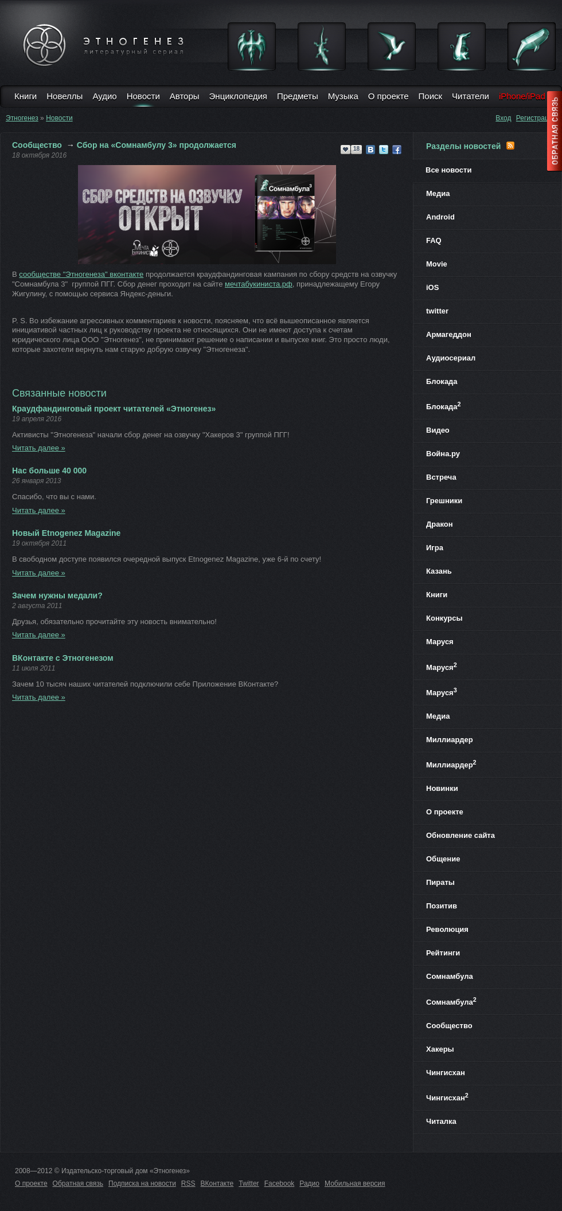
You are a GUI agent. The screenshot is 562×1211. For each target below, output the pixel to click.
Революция (447, 929)
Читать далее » (38, 448)
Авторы (185, 96)
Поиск (431, 96)
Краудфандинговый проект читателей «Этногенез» (114, 408)
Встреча (441, 477)
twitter (437, 311)
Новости (143, 96)
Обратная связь (78, 1183)
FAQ (434, 240)
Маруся (440, 641)
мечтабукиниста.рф (258, 284)
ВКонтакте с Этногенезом (63, 658)
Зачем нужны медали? (57, 595)
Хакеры (440, 1049)
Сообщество (37, 145)
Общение (443, 859)
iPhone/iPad (522, 96)
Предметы (297, 96)
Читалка (441, 1121)
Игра (434, 547)
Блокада (442, 381)
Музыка (343, 96)
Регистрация (536, 118)
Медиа (438, 193)
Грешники (444, 500)
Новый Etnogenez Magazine (66, 533)
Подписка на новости (142, 1183)
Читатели (470, 96)
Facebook (279, 1183)
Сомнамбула (449, 976)
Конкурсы (444, 618)
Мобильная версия (355, 1183)
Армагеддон (448, 334)
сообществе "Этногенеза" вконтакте (81, 274)
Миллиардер (449, 739)
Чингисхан (445, 1072)
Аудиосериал (450, 358)
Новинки (442, 788)
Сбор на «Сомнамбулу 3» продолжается (156, 145)
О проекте (388, 96)
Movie (436, 264)
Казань (439, 571)
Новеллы (64, 96)
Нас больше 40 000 (49, 470)
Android (440, 217)
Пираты (440, 882)
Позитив (441, 906)
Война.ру (443, 453)
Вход (503, 118)
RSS (188, 1183)
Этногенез (22, 118)
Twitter (249, 1183)
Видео (438, 430)
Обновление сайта (460, 835)
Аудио (104, 96)
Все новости (448, 170)
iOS (432, 287)
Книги (25, 96)
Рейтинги (443, 953)
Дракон (439, 524)
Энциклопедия (238, 96)
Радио (309, 1183)
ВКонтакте (217, 1183)
